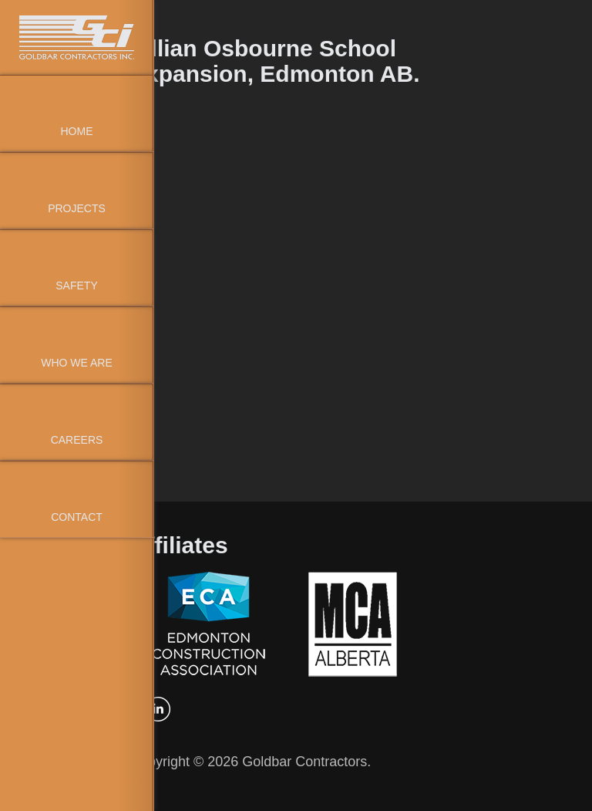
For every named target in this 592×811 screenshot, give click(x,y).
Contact (77, 517)
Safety (76, 285)
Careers (77, 440)
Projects (77, 208)
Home (77, 131)
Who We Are (77, 363)
